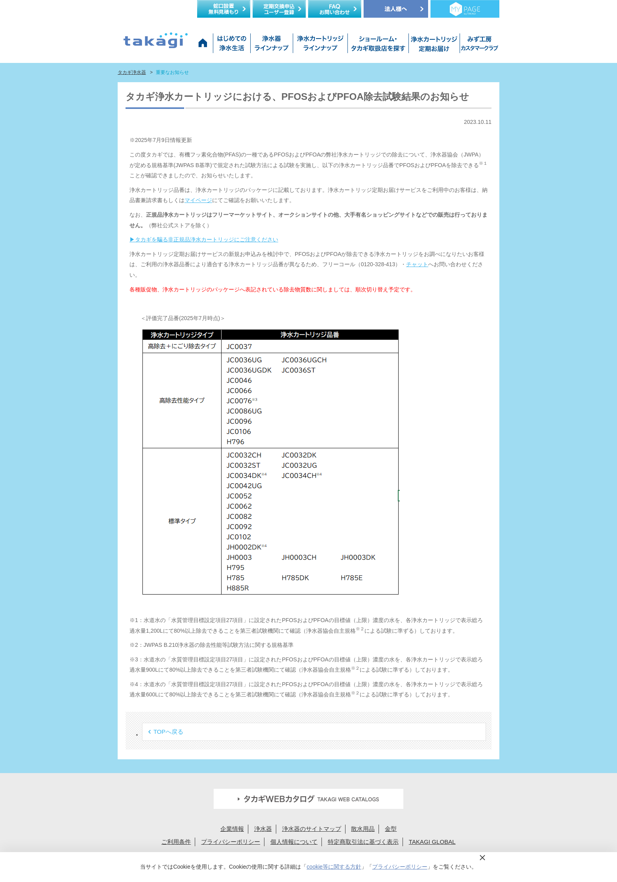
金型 (391, 828)
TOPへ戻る (168, 731)
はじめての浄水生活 (231, 45)
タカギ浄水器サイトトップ (204, 45)
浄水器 (263, 828)
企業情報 (232, 828)
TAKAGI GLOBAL (432, 841)
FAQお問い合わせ (334, 9)
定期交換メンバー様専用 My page (464, 9)
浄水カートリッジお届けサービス (433, 45)
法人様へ (396, 9)
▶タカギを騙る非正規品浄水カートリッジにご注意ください (203, 239)
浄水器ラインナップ (271, 45)
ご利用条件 (176, 841)
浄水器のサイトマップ (311, 828)
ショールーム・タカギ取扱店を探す (377, 45)
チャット (417, 264)
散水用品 (363, 828)
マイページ (198, 200)
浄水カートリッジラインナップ (320, 45)
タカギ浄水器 (132, 72)
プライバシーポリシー (230, 841)
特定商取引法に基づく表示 (363, 841)
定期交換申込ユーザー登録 (279, 9)
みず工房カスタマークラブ (478, 45)
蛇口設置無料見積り (223, 9)
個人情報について (294, 841)
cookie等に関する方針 (334, 867)
